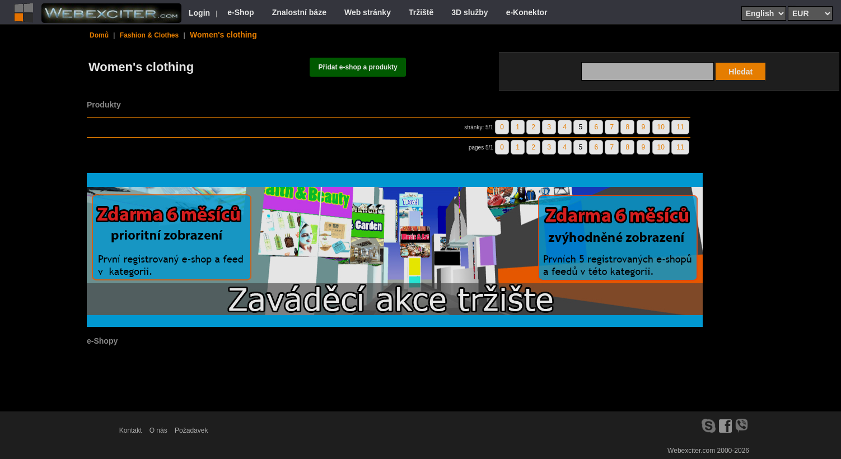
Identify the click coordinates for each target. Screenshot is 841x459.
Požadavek (191, 430)
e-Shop (240, 12)
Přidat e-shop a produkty (357, 67)
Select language (745, 5)
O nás (158, 430)
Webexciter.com (691, 451)
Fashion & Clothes (149, 35)
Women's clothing (223, 34)
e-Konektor (527, 12)
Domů (99, 35)
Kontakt (130, 430)
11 (680, 127)
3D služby (469, 12)
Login (199, 12)
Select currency (792, 5)
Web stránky (367, 12)
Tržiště (421, 12)
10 (661, 127)
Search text (673, 61)
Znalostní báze (299, 12)
